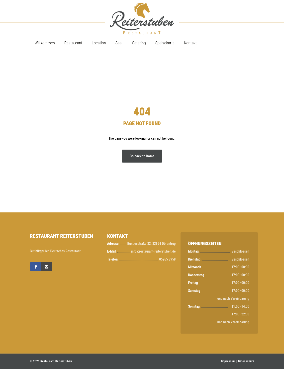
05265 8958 (167, 259)
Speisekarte (165, 42)
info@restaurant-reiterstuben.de (153, 252)
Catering (139, 42)
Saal (118, 42)
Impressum (228, 361)
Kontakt (190, 42)
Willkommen (45, 42)
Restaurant (73, 42)
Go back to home (141, 156)
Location (99, 42)
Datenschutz (246, 361)
